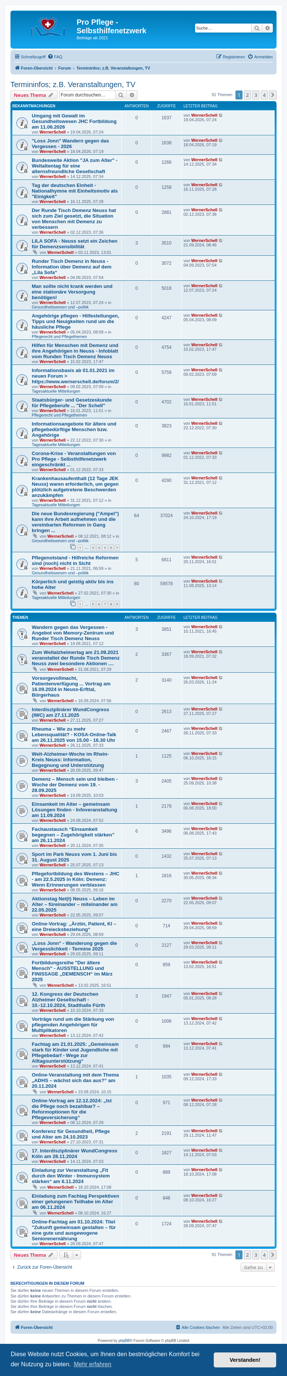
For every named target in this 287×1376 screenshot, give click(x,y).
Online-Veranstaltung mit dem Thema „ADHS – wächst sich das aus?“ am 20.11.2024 (75, 1080)
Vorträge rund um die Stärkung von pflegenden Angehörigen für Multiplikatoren (73, 1024)
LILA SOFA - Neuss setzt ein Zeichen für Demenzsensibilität (74, 243)
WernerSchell (53, 132)
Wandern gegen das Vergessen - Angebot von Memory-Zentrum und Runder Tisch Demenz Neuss (73, 632)
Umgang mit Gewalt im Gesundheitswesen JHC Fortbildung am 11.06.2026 (74, 121)
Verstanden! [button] (245, 1360)
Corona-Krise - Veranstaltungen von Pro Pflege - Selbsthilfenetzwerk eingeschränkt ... (74, 459)
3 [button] (255, 95)
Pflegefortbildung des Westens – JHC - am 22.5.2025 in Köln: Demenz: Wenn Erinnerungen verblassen (75, 879)
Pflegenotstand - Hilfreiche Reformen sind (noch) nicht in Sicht (75, 560)
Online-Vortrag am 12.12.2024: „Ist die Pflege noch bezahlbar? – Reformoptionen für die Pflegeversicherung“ (72, 1109)
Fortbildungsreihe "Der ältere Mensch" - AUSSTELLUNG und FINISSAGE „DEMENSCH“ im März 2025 (72, 971)
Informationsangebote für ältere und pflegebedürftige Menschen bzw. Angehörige (74, 429)
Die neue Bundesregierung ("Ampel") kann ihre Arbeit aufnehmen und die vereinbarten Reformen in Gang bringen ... (75, 522)
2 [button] (247, 95)
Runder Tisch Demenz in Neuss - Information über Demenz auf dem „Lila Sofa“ (71, 266)
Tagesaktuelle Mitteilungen (56, 391)
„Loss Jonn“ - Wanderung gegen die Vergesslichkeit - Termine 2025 (74, 946)
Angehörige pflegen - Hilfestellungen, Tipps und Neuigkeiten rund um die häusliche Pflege (75, 321)
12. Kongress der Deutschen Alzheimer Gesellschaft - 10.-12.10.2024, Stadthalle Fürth (68, 999)
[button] (273, 94)
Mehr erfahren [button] (92, 1364)
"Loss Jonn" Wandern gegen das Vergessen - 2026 (70, 143)
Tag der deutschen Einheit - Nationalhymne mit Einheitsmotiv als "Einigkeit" (75, 190)
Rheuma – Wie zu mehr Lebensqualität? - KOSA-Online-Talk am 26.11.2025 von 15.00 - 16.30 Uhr (74, 734)
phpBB (124, 1341)
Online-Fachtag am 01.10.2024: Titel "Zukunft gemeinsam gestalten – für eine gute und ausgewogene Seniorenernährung (74, 1230)
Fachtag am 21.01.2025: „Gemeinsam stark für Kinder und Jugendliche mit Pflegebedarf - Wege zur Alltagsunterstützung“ (75, 1052)
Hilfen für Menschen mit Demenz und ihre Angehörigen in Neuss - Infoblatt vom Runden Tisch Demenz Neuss (75, 351)
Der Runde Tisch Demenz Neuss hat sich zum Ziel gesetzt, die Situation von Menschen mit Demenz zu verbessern (74, 219)
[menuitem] (54, 56)
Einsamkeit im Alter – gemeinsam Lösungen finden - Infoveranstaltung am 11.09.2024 (74, 809)
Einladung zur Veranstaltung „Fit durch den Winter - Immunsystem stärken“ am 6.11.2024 (71, 1175)
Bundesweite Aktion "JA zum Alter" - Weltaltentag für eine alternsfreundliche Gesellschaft (74, 165)
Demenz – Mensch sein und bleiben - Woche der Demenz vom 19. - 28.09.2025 (75, 784)
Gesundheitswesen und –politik (60, 307)
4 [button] (264, 95)
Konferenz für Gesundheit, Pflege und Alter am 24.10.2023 (71, 1134)
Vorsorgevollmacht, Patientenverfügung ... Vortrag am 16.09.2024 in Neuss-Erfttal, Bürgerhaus (71, 686)
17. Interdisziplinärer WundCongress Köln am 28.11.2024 (74, 1153)
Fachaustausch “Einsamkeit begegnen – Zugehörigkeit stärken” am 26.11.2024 (73, 834)
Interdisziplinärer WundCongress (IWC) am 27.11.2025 (70, 712)
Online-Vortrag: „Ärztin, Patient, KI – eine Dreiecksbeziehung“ (74, 926)
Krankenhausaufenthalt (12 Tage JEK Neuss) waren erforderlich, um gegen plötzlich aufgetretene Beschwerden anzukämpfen (75, 487)
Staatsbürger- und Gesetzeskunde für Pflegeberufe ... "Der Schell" (72, 402)
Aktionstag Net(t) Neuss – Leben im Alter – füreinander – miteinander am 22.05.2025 (74, 904)
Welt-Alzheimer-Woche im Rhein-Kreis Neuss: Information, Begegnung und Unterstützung (70, 759)
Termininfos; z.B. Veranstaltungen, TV (72, 84)
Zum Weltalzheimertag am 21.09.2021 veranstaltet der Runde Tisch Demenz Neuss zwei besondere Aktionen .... (76, 657)
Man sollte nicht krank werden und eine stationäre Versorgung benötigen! (72, 291)
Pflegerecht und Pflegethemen (59, 336)
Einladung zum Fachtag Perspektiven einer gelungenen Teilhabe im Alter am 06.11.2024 (75, 1201)
